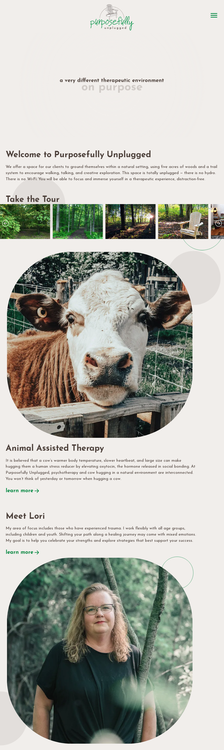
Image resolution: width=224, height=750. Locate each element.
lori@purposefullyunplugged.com (57, 660)
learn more (129, 373)
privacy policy (131, 736)
